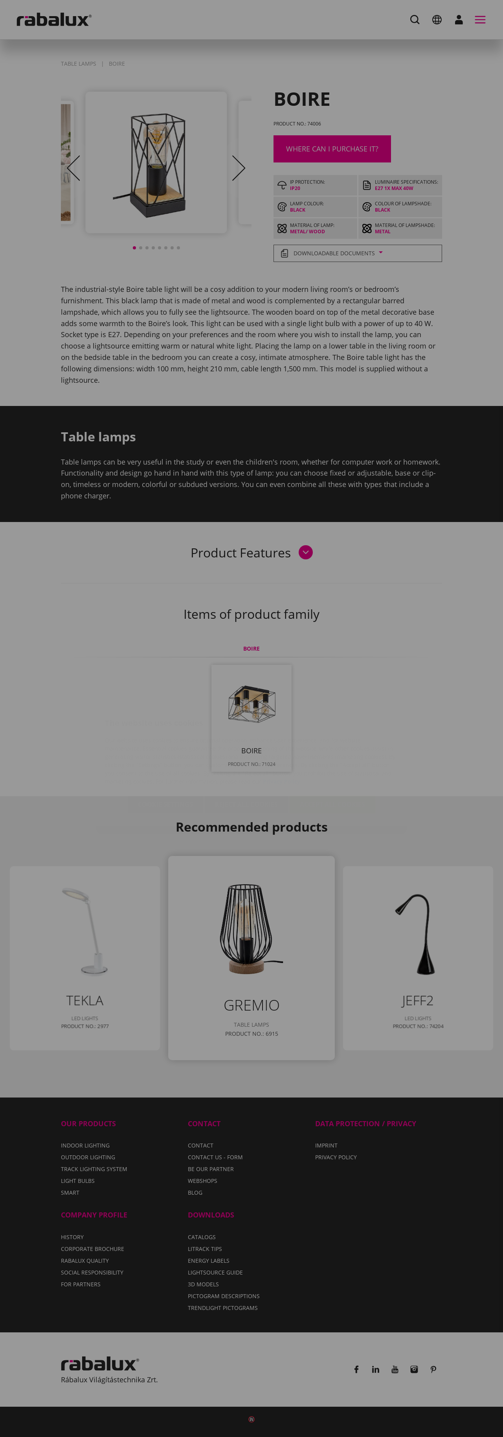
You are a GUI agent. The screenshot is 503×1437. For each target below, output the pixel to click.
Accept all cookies (332, 757)
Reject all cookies (246, 757)
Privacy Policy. (282, 734)
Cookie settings (165, 757)
